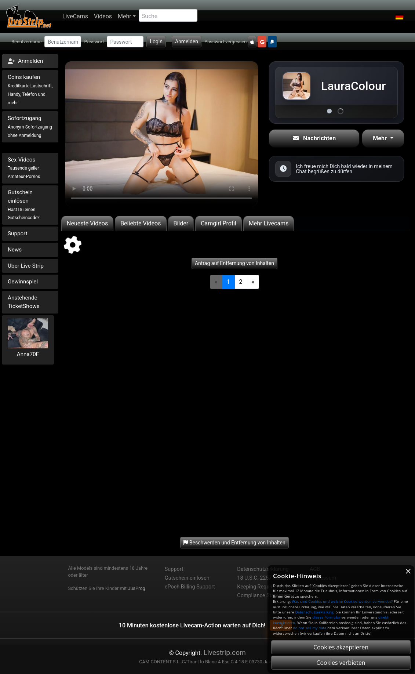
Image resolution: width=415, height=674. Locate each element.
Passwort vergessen (225, 41)
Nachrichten (314, 138)
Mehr (124, 16)
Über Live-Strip (26, 265)
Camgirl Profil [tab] (218, 223)
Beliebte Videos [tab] (140, 223)
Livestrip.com (224, 652)
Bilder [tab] (181, 223)
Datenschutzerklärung (262, 569)
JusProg (136, 588)
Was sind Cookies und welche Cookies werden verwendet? (342, 601)
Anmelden (186, 41)
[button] (399, 16)
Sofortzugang (30, 126)
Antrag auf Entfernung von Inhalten (234, 263)
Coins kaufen (30, 89)
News (15, 249)
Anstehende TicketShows (24, 301)
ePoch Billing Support (190, 587)
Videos (103, 16)
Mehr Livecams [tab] (269, 223)
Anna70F (28, 354)
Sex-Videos (24, 168)
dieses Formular (326, 617)
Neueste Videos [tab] (87, 223)
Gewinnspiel (23, 281)
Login (156, 41)
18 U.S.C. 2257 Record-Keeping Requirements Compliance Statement (264, 587)
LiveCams (75, 16)
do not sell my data (310, 628)
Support (18, 233)
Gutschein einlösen (24, 204)
